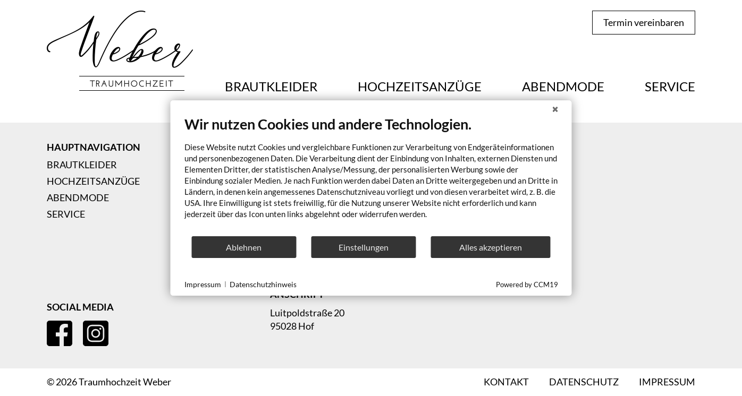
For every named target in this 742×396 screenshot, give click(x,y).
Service (670, 86)
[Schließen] (555, 109)
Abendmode (563, 86)
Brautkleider (271, 86)
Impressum (202, 284)
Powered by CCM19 (527, 284)
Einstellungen (364, 247)
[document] (371, 175)
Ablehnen (244, 247)
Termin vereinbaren (643, 22)
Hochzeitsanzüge (420, 86)
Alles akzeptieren (490, 247)
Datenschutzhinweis (263, 284)
